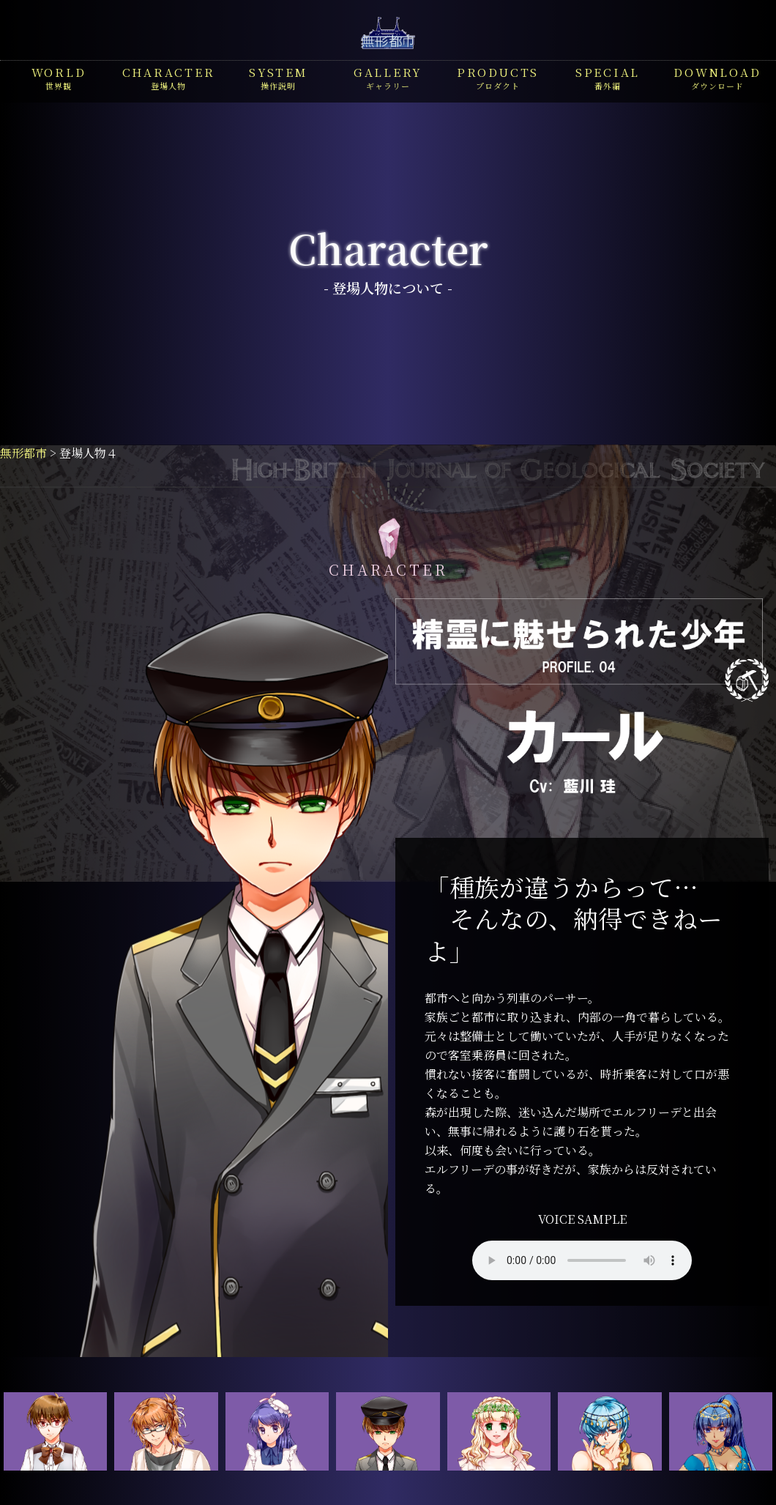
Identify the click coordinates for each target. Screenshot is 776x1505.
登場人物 (168, 78)
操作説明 (278, 78)
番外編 (607, 78)
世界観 (58, 78)
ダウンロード (717, 78)
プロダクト (498, 78)
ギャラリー (388, 78)
